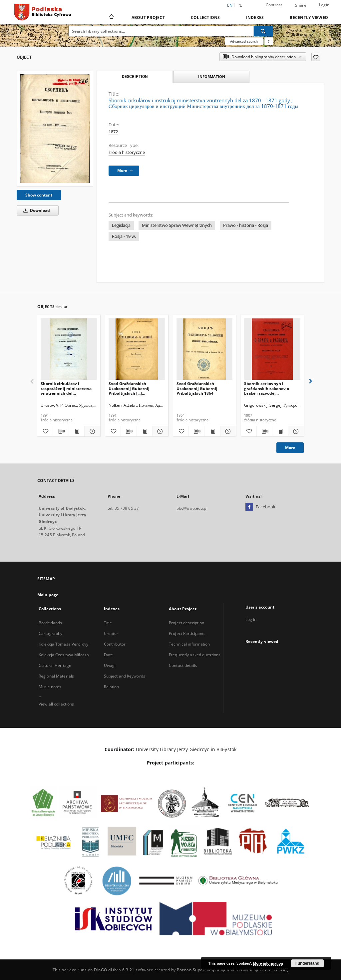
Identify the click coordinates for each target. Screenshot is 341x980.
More (290, 447)
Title (108, 623)
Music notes (50, 687)
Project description (186, 623)
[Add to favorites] (315, 57)
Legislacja (121, 225)
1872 (113, 132)
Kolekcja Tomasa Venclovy (63, 644)
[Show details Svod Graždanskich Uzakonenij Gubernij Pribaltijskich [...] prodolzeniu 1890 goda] (159, 431)
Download (35, 210)
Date (108, 655)
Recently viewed (309, 17)
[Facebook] (249, 507)
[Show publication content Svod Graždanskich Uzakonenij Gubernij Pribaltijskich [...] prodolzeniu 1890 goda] (144, 431)
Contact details (183, 665)
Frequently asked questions (194, 655)
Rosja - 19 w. (124, 236)
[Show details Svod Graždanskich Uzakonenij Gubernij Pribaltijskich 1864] (227, 431)
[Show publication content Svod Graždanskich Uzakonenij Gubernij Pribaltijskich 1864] (212, 431)
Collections (205, 17)
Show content (38, 195)
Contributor (115, 644)
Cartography (50, 633)
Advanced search (244, 41)
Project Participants (187, 633)
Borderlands (50, 623)
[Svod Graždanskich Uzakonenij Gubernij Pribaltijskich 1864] (204, 349)
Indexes (255, 17)
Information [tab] (211, 76)
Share (300, 5)
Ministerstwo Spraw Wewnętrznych (177, 225)
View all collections (56, 704)
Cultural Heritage (55, 665)
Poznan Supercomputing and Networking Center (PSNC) (232, 970)
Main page (47, 595)
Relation (111, 687)
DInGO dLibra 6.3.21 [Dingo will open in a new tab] (114, 970)
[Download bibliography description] (60, 431)
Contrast (274, 5)
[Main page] (111, 17)
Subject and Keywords (124, 676)
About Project (148, 17)
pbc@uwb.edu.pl (191, 508)
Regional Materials (56, 676)
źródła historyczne (127, 152)
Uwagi (110, 665)
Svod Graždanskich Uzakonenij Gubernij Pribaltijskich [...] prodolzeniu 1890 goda (131, 388)
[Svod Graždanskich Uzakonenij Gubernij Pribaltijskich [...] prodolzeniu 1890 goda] (137, 349)
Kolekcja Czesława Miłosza (64, 655)
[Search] (263, 31)
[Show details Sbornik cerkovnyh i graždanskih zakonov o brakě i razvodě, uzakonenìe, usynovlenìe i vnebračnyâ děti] (295, 431)
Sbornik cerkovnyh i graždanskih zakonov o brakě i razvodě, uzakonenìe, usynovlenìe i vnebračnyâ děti (270, 388)
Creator (111, 633)
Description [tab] (135, 76)
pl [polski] (239, 5)
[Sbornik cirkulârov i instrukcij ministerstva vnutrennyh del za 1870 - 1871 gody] (55, 128)
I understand (307, 963)
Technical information (189, 644)
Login (324, 5)
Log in (251, 619)
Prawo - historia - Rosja (245, 225)
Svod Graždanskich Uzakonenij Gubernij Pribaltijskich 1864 (196, 388)
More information (268, 963)
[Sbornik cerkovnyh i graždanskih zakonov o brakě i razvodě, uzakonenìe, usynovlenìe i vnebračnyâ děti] (272, 349)
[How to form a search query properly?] (268, 41)
